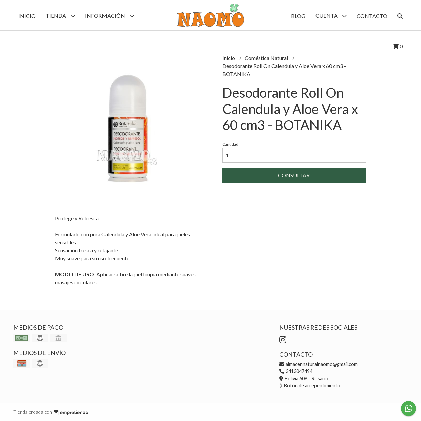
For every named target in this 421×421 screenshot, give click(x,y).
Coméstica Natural (267, 58)
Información (109, 16)
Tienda (60, 16)
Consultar (294, 175)
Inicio (27, 16)
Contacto (372, 16)
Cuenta (331, 16)
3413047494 (295, 371)
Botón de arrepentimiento (309, 385)
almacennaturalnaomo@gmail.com (318, 364)
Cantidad (230, 144)
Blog (298, 16)
